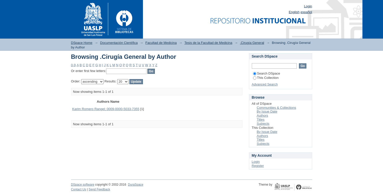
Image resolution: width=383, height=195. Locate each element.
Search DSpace (266, 73)
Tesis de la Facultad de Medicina (208, 43)
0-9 (73, 65)
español (306, 12)
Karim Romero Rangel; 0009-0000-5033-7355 (106, 109)
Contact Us (78, 189)
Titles (261, 119)
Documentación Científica (119, 43)
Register (258, 166)
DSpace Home (82, 43)
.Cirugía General (252, 43)
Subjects (263, 124)
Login (308, 6)
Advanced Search (265, 84)
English (294, 12)
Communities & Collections (276, 108)
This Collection (266, 78)
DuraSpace (135, 184)
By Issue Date (267, 111)
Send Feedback (99, 189)
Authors (262, 115)
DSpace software (82, 184)
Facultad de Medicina (161, 43)
